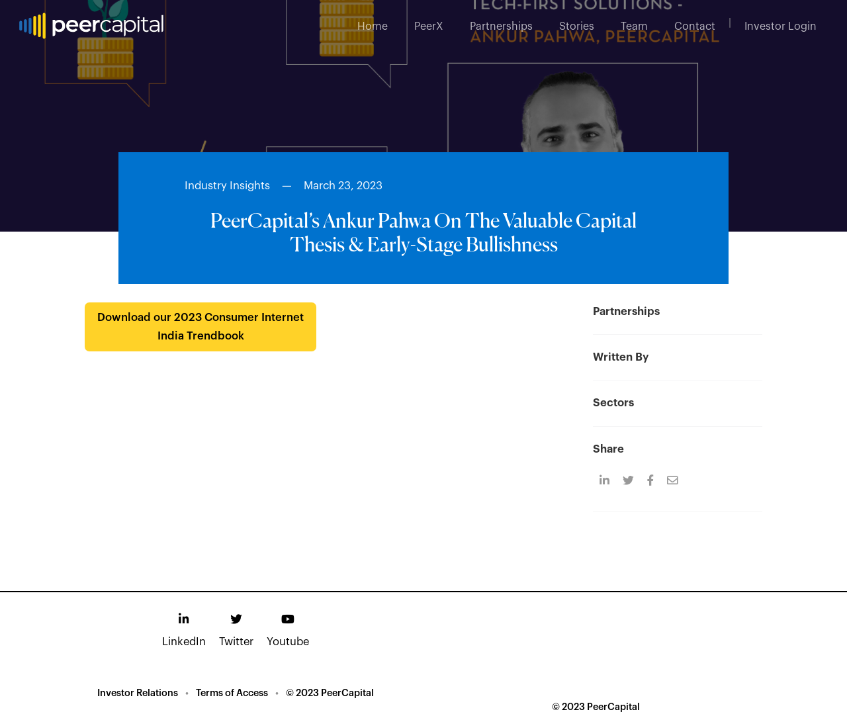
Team (634, 26)
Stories (576, 26)
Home (372, 26)
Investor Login (780, 26)
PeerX (428, 26)
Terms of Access (232, 693)
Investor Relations (137, 693)
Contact (694, 26)
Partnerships (501, 26)
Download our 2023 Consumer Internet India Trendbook (200, 326)
